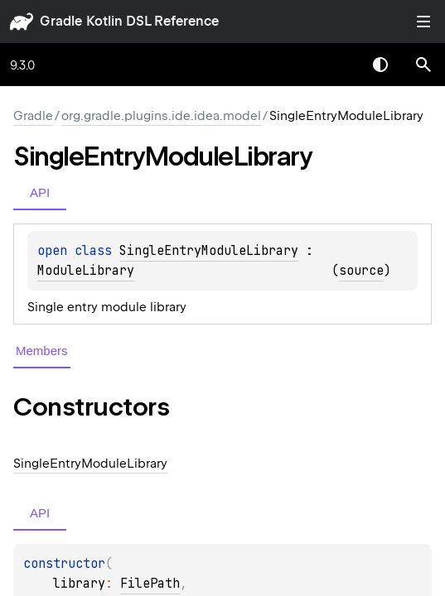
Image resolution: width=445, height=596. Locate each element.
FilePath (150, 583)
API (40, 192)
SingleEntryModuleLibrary (208, 251)
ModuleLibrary (85, 270)
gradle (61, 21)
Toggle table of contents (423, 21)
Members (42, 351)
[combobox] (337, 64)
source (361, 270)
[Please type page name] (423, 64)
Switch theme (380, 64)
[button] (423, 64)
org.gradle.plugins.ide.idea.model (161, 115)
